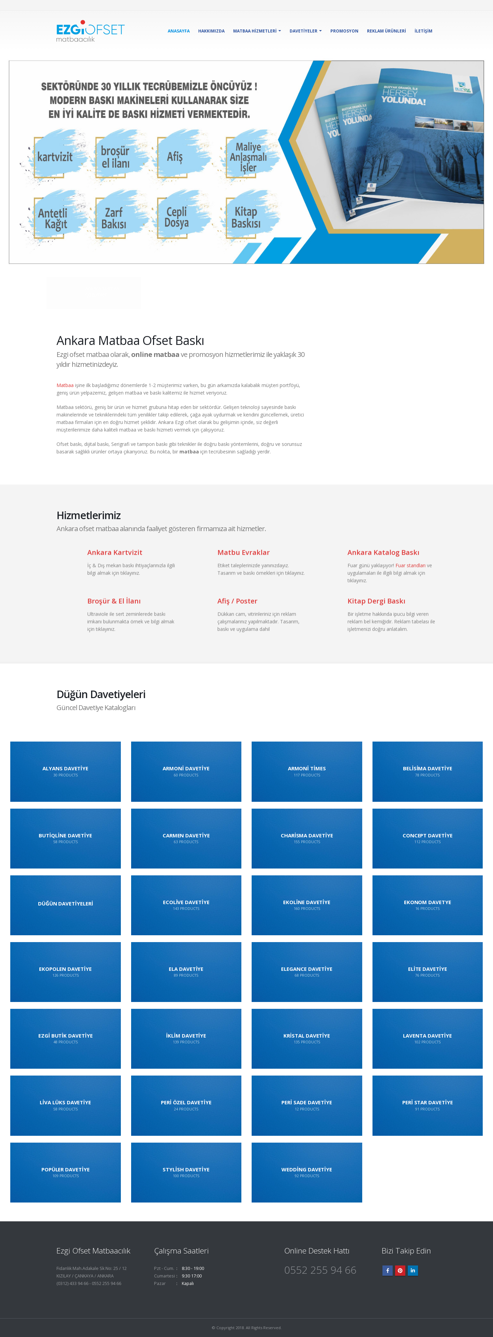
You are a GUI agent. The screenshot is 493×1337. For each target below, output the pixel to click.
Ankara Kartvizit (114, 558)
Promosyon (344, 31)
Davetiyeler (303, 31)
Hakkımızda (211, 31)
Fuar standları (410, 571)
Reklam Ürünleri (386, 31)
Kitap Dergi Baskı (376, 607)
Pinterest (400, 1270)
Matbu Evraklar (243, 558)
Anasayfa (179, 31)
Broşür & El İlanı (114, 607)
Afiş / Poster (237, 607)
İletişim (423, 31)
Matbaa (65, 385)
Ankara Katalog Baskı (383, 558)
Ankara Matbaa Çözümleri (103, 291)
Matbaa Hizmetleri (255, 31)
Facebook (387, 1270)
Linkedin (413, 1270)
